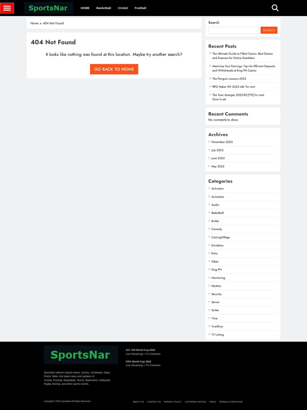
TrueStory (217, 326)
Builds (215, 221)
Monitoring (218, 278)
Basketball (103, 8)
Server (215, 302)
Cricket (123, 8)
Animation (217, 197)
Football (140, 8)
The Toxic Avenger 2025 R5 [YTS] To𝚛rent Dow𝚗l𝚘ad (238, 97)
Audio (215, 205)
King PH (216, 269)
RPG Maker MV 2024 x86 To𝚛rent (233, 87)
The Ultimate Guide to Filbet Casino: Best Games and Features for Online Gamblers (242, 55)
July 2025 (217, 150)
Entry (214, 253)
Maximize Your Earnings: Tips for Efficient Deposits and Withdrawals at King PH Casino (243, 68)
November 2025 (222, 142)
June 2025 (218, 158)
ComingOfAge (220, 237)
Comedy (216, 229)
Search (213, 22)
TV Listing (217, 334)
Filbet (214, 261)
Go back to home (114, 69)
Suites (215, 310)
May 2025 (217, 166)
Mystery (216, 286)
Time (214, 318)
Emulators (217, 245)
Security (216, 294)
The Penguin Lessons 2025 (229, 79)
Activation (217, 188)
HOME (85, 8)
